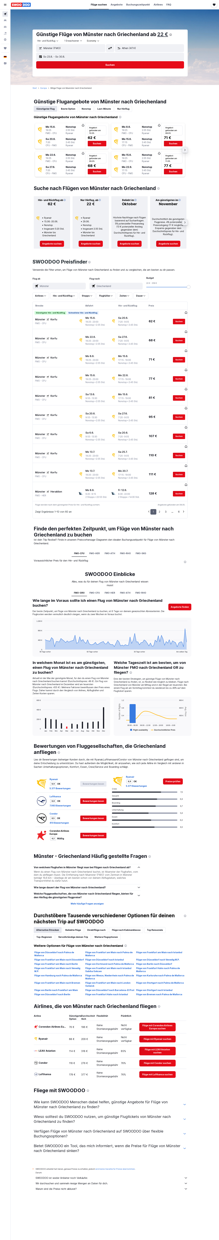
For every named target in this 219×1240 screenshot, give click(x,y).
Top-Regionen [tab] (49, 903)
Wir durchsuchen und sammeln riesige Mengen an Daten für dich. (116, 1149)
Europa (48, 88)
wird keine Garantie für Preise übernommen (119, 1135)
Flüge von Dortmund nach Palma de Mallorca (114, 930)
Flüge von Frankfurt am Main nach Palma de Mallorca (113, 920)
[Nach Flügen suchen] (5, 14)
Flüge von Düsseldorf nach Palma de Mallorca (59, 920)
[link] (57, 244)
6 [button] (183, 477)
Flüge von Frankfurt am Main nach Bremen (62, 949)
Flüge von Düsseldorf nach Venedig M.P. (162, 925)
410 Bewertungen (64, 789)
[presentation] (175, 34)
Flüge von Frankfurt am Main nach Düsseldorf (64, 925)
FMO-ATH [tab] (114, 519)
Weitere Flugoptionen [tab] (111, 903)
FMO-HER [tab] (99, 519)
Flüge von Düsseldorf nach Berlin (57, 960)
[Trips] (5, 48)
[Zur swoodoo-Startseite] (21, 5)
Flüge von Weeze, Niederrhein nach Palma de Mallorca (114, 943)
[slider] (193, 287)
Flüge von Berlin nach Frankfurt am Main (61, 956)
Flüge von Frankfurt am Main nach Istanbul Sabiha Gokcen (113, 936)
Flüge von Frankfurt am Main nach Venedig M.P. (62, 936)
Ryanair (58, 745)
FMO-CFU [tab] (84, 519)
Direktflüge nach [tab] (101, 896)
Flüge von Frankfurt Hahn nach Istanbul (111, 960)
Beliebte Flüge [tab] (78, 896)
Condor (58, 779)
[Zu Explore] (5, 40)
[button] (5, 4)
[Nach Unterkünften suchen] (5, 20)
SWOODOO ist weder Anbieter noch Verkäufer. (116, 1144)
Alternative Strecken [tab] (52, 896)
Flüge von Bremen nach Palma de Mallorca (164, 960)
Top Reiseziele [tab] (160, 896)
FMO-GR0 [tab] (84, 559)
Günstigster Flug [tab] (50, 108)
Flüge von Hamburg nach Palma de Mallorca (63, 941)
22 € (167, 34)
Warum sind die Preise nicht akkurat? (116, 1155)
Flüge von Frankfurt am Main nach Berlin (61, 930)
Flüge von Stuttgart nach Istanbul (159, 956)
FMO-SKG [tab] (145, 519)
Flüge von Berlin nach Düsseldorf (159, 930)
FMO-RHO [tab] (130, 519)
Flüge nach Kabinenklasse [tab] (131, 896)
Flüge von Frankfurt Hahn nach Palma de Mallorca (163, 936)
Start (39, 88)
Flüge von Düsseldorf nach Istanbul (109, 925)
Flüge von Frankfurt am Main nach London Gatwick (112, 950)
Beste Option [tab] (73, 108)
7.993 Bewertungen (65, 771)
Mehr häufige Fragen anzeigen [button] (91, 869)
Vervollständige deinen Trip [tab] (78, 903)
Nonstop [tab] (91, 108)
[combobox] (53, 40)
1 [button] (158, 477)
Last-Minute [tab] (109, 108)
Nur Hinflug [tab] (128, 108)
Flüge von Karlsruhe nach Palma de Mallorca (165, 941)
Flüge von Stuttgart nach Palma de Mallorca (164, 949)
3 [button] (170, 477)
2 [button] (164, 477)
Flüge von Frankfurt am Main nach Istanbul (164, 918)
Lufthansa (60, 762)
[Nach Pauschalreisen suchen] (5, 33)
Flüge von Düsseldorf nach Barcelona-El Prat (114, 956)
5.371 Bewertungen (64, 754)
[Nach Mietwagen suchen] (5, 27)
